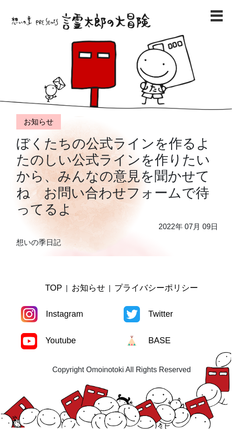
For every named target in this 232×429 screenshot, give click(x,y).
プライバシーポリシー (156, 288)
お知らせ (88, 288)
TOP (53, 288)
